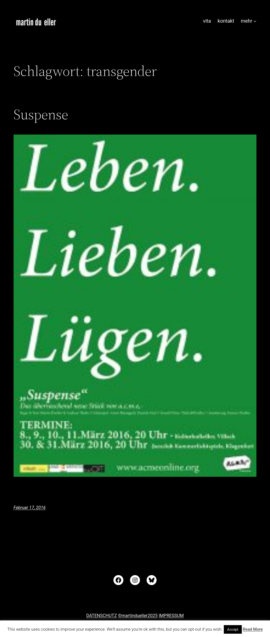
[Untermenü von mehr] (254, 21)
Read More (253, 629)
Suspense (41, 114)
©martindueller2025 (137, 615)
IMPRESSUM (171, 615)
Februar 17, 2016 (30, 507)
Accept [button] (232, 629)
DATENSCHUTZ (101, 615)
